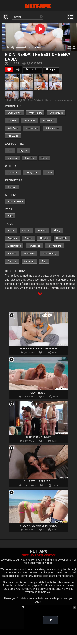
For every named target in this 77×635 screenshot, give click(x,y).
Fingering (12, 238)
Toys (44, 261)
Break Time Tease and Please (38, 348)
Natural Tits (34, 245)
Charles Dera (35, 113)
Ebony (57, 230)
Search (5, 17)
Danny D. (12, 120)
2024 (10, 216)
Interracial (12, 158)
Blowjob (26, 230)
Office (49, 172)
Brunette (42, 230)
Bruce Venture (14, 113)
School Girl (29, 253)
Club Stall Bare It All (38, 481)
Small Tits (29, 158)
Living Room (32, 172)
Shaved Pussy (49, 253)
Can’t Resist (38, 392)
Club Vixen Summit (38, 437)
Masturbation (14, 245)
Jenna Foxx (29, 120)
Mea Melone (32, 128)
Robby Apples (52, 128)
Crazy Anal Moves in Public (38, 525)
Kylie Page (13, 128)
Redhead (12, 253)
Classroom (13, 172)
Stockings (29, 261)
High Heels (61, 238)
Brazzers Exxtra (15, 201)
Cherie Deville (56, 113)
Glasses (28, 238)
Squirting (12, 261)
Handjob (44, 238)
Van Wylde (13, 136)
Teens (44, 158)
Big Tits (23, 150)
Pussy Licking (54, 245)
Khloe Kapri (48, 120)
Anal (10, 150)
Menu (70, 17)
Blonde (11, 230)
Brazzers (12, 187)
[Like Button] (9, 69)
